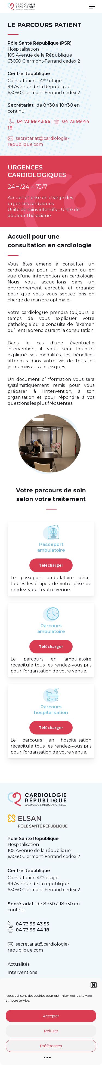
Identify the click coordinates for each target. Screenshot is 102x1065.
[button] (93, 985)
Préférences (51, 1046)
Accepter (51, 1016)
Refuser (51, 1031)
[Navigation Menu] (92, 6)
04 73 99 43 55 (33, 121)
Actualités (18, 964)
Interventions (22, 972)
